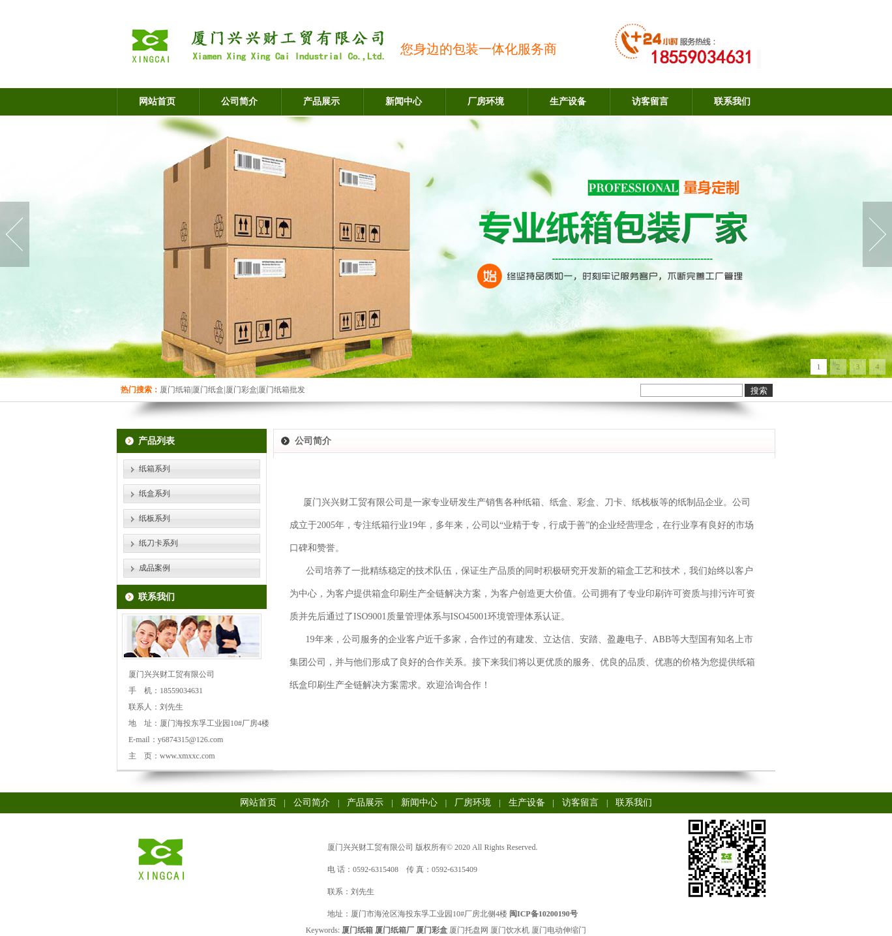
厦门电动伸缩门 (558, 930)
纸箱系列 (154, 468)
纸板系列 (154, 518)
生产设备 (568, 101)
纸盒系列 (154, 493)
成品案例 (154, 567)
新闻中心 (403, 101)
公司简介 (239, 101)
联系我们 (732, 101)
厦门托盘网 (468, 930)
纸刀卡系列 (158, 543)
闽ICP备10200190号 (543, 913)
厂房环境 (486, 101)
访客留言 (650, 101)
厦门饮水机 (509, 930)
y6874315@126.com (191, 739)
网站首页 (157, 101)
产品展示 (321, 101)
